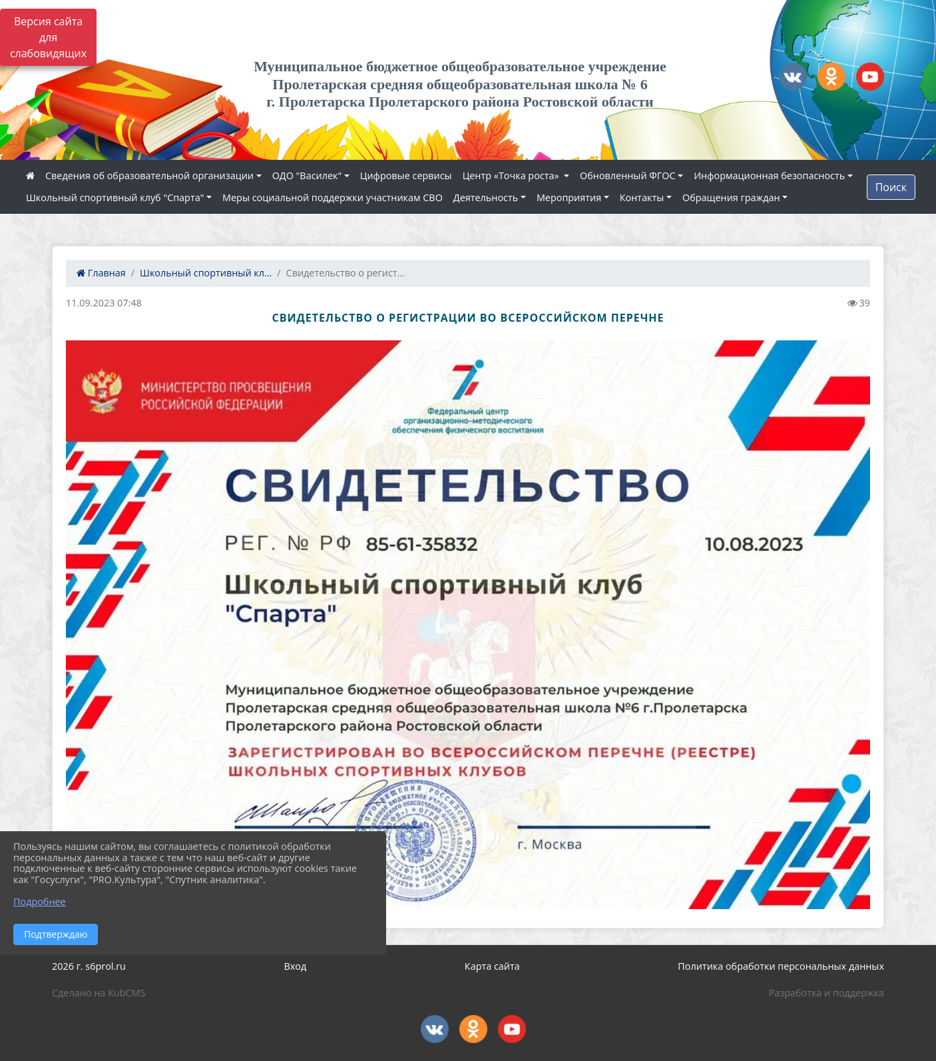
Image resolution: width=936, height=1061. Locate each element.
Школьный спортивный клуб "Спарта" (115, 197)
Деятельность (485, 197)
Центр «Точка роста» (512, 175)
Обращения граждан (731, 197)
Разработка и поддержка (826, 992)
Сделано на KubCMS (98, 992)
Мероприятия (569, 197)
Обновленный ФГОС (627, 175)
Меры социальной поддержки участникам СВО (332, 197)
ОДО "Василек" (307, 175)
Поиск (891, 187)
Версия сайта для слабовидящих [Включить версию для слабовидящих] (48, 37)
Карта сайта (492, 966)
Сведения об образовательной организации (149, 175)
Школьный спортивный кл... (206, 272)
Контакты (642, 197)
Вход (295, 966)
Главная (101, 272)
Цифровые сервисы (406, 175)
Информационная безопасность (769, 175)
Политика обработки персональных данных (781, 966)
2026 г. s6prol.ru (89, 966)
